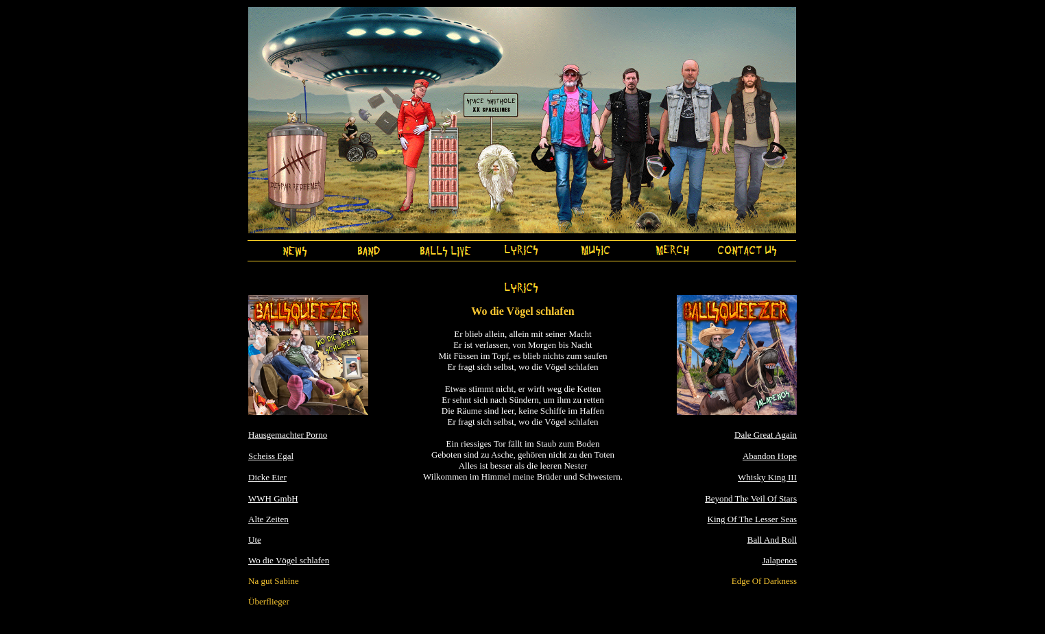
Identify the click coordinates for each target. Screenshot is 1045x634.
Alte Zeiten (268, 519)
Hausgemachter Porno (287, 435)
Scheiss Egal (270, 456)
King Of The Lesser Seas (752, 519)
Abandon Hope (770, 456)
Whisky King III (767, 477)
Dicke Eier (267, 477)
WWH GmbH (273, 498)
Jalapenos (779, 560)
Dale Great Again (765, 435)
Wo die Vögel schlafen (288, 560)
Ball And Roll (772, 540)
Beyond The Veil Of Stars (751, 498)
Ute (254, 540)
